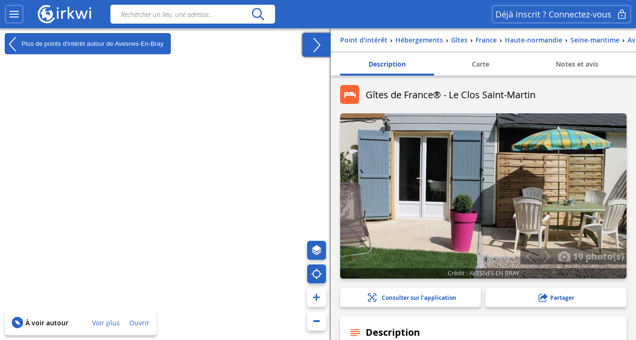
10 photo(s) (591, 256)
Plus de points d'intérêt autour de (84, 43)
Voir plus (106, 322)
